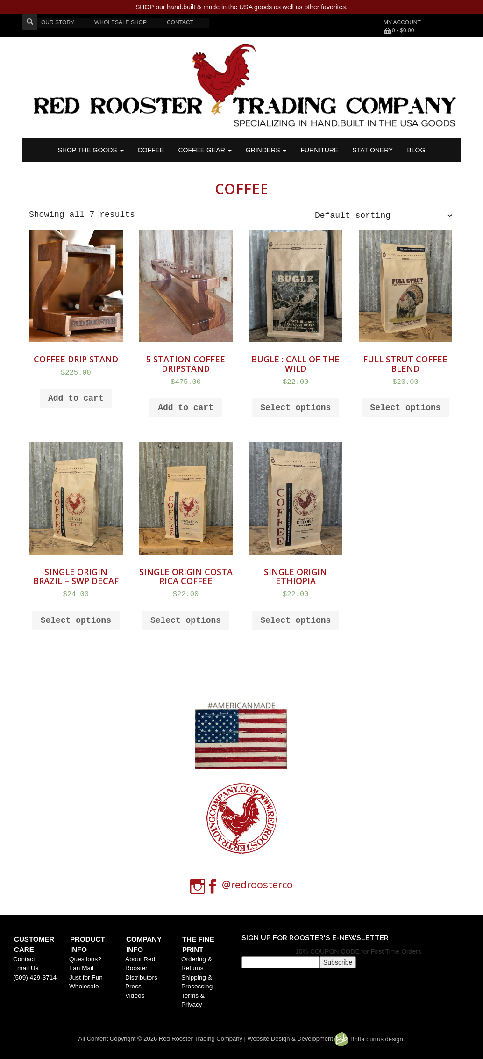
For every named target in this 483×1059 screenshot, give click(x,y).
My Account (402, 22)
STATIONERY (372, 150)
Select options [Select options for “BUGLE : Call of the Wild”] (295, 407)
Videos (134, 995)
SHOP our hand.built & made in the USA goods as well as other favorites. (241, 7)
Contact (24, 959)
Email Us (25, 968)
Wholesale (84, 986)
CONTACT (180, 22)
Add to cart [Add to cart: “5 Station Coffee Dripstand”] (185, 407)
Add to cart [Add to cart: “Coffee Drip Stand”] (76, 398)
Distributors (141, 977)
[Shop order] (383, 215)
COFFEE (151, 150)
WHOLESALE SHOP (120, 22)
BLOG (416, 150)
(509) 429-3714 (35, 977)
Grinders (266, 150)
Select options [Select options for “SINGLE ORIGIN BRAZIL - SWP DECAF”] (76, 620)
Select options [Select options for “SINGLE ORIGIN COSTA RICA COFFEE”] (185, 620)
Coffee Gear (204, 150)
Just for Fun (86, 977)
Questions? (85, 959)
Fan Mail (81, 968)
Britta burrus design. (369, 1039)
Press (133, 986)
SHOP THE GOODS (91, 150)
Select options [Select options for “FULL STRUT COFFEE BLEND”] (405, 407)
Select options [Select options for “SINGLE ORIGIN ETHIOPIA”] (295, 620)
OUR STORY (57, 22)
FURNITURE (319, 150)
